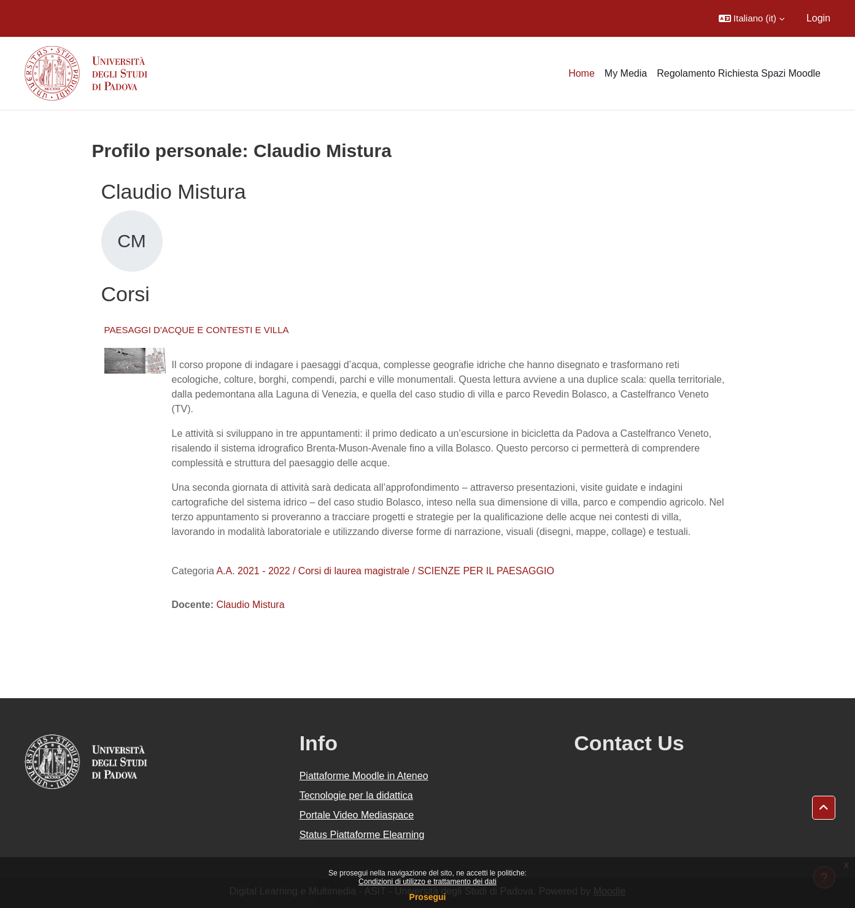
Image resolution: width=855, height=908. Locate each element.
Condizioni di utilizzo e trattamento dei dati (427, 881)
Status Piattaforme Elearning (362, 834)
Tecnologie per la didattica (356, 795)
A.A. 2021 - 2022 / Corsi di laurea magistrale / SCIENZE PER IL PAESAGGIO (385, 571)
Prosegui (427, 897)
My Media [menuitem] (626, 73)
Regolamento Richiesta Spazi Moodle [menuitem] (739, 73)
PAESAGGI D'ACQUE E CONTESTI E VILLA (196, 330)
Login (818, 18)
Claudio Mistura (250, 604)
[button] (751, 18)
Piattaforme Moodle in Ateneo (364, 776)
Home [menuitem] (581, 73)
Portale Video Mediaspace (357, 815)
